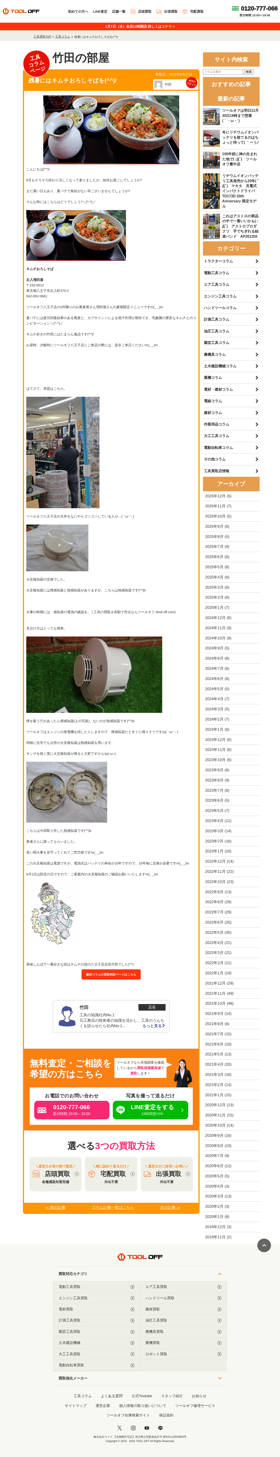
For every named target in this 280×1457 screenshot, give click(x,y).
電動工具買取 (96, 1287)
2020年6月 (214, 1166)
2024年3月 (214, 709)
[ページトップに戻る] (264, 1245)
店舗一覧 (119, 11)
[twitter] (119, 1428)
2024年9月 (214, 648)
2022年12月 (215, 861)
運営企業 (103, 1406)
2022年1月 (214, 973)
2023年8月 (214, 780)
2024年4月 (214, 699)
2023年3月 (214, 831)
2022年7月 (214, 912)
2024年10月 (215, 638)
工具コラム (83, 1396)
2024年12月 (215, 618)
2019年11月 (215, 1237)
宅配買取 (193, 11)
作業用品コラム (216, 424)
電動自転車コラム (218, 448)
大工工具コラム (216, 436)
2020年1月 (214, 1217)
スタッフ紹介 (172, 1396)
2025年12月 (215, 496)
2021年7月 (214, 1034)
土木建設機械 (96, 1343)
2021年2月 (214, 1085)
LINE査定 (100, 11)
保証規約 (166, 1415)
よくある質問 (112, 1396)
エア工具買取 (183, 1287)
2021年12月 (215, 983)
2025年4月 (214, 577)
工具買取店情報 (216, 471)
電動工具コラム (216, 273)
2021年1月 (214, 1095)
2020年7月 (214, 1156)
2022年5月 (214, 932)
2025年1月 (214, 607)
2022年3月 (214, 953)
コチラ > (168, 26)
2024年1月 (214, 729)
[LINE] (160, 1428)
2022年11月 (215, 871)
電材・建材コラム (218, 389)
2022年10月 (215, 882)
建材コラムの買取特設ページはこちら (111, 974)
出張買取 (167, 11)
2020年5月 (214, 1176)
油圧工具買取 (183, 1320)
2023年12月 (215, 740)
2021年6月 (214, 1044)
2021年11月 (215, 993)
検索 (249, 71)
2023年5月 (214, 810)
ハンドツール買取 (183, 1298)
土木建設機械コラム (220, 366)
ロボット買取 (183, 1354)
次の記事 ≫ (170, 1207)
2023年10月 (215, 760)
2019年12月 (215, 1227)
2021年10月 (215, 1003)
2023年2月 (214, 841)
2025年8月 (214, 537)
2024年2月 (214, 719)
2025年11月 (215, 506)
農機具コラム (215, 354)
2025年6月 (214, 557)
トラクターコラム (218, 261)
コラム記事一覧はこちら (113, 1207)
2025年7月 (214, 547)
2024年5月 (214, 689)
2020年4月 (214, 1186)
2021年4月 (214, 1064)
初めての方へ (78, 11)
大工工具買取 (96, 1354)
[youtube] (147, 1428)
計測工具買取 (96, 1320)
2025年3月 (214, 587)
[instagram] (133, 1428)
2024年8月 (214, 658)
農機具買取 (183, 1332)
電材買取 (96, 1309)
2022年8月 (214, 902)
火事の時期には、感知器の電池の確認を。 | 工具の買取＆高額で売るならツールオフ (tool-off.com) (101, 612)
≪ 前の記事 (55, 1207)
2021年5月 (214, 1054)
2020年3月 (214, 1196)
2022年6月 (214, 922)
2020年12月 (215, 1105)
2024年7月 (214, 668)
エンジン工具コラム (220, 296)
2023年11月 (215, 750)
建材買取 (183, 1309)
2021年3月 (214, 1074)
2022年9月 (214, 892)
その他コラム (215, 459)
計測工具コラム (216, 319)
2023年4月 (214, 821)
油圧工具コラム (216, 331)
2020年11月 (215, 1115)
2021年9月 (214, 1014)
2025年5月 (214, 567)
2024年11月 (215, 628)
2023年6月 (214, 800)
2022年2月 (214, 963)
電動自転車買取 (96, 1365)
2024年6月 (214, 679)
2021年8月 (214, 1024)
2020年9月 (214, 1135)
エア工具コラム (216, 284)
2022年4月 (214, 943)
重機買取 (183, 1343)
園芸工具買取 (96, 1332)
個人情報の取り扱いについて (142, 1406)
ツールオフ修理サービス (195, 1406)
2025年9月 (214, 526)
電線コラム (213, 401)
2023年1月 (214, 851)
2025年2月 (214, 597)
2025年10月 (215, 516)
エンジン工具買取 (96, 1298)
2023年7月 (214, 790)
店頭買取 (141, 11)
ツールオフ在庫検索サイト (128, 1415)
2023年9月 (214, 770)
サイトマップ (76, 1406)
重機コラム (213, 378)
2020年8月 (214, 1146)
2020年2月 (214, 1206)
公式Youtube (142, 1396)
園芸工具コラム (216, 343)
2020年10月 (215, 1125)
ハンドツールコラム (220, 308)
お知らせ (199, 1396)
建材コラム (213, 413)
